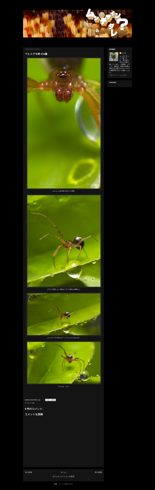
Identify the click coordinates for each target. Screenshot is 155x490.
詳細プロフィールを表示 (118, 75)
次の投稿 (28, 472)
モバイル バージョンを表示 (63, 476)
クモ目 (32, 403)
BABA (124, 53)
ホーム (63, 472)
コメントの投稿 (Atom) (65, 484)
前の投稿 (98, 472)
